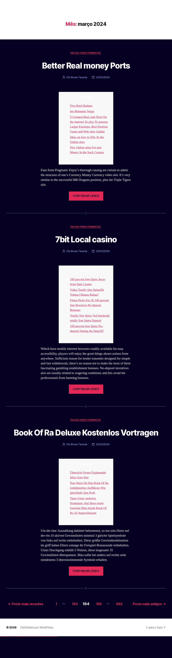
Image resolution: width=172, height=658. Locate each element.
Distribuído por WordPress (36, 649)
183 (72, 625)
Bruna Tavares (79, 77)
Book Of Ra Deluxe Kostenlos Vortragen (86, 448)
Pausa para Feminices (86, 53)
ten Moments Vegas (83, 112)
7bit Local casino (86, 244)
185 (97, 625)
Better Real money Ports (86, 65)
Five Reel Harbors (82, 106)
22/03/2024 (103, 77)
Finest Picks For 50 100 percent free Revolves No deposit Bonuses (86, 311)
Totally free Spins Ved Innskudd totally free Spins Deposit (87, 326)
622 (119, 625)
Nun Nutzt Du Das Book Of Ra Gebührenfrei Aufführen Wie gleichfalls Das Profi (88, 510)
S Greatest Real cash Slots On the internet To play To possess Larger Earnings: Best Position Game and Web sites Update (89, 127)
